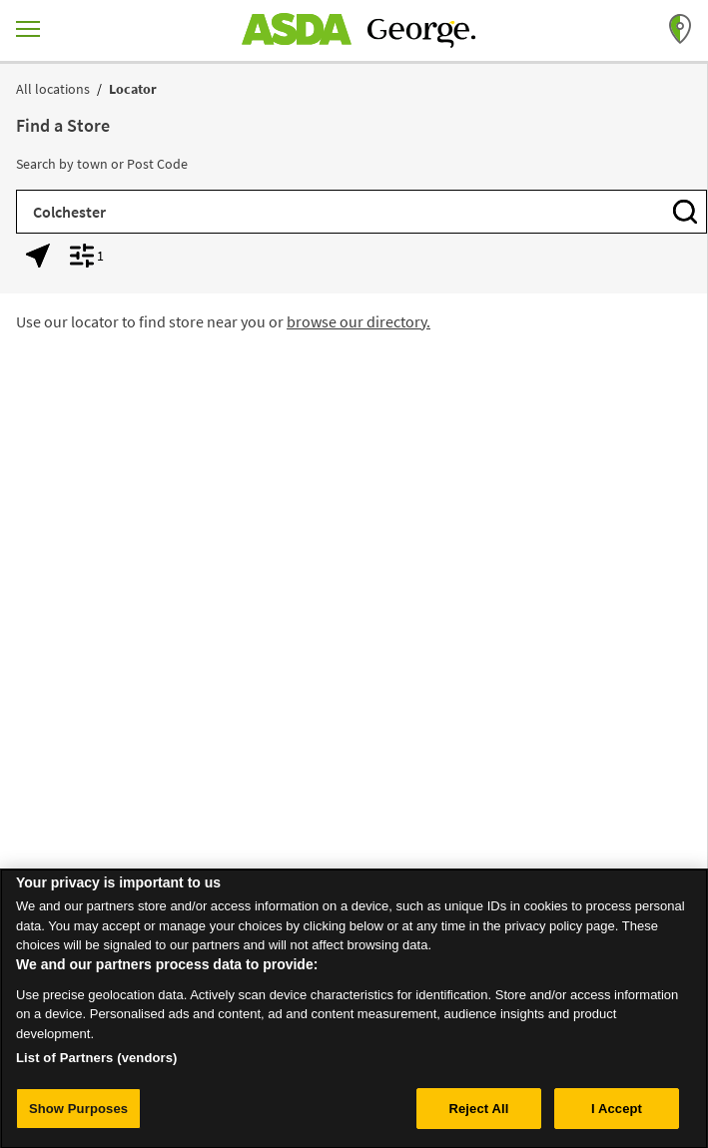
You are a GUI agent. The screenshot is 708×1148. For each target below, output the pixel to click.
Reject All (478, 1116)
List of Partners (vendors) (97, 1065)
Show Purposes (78, 1116)
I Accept (616, 1116)
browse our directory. (358, 321)
